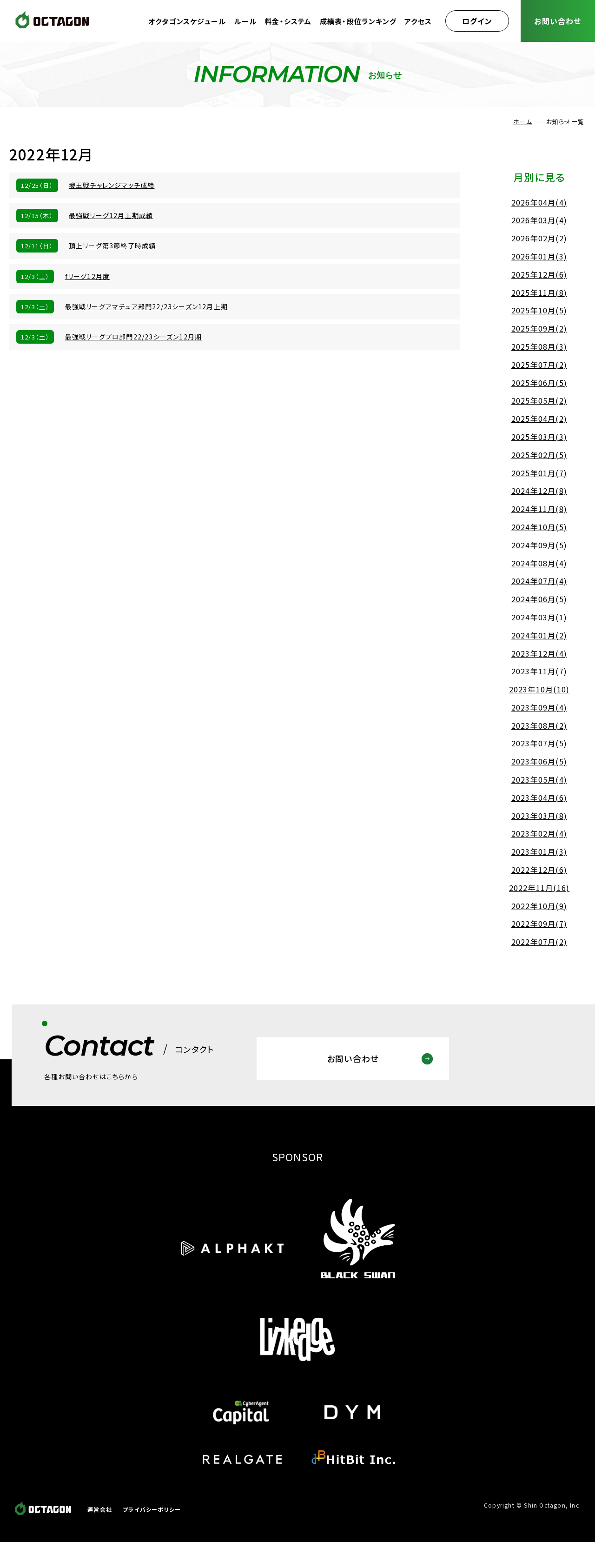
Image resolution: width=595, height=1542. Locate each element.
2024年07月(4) (539, 580)
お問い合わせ (557, 21)
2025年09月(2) (539, 328)
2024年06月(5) (539, 599)
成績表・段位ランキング (358, 21)
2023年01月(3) (539, 851)
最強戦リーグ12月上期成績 (111, 215)
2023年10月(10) (539, 689)
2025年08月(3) (539, 346)
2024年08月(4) (539, 563)
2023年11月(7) (539, 671)
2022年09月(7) (539, 923)
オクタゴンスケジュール (187, 21)
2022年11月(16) (539, 887)
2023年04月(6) (539, 797)
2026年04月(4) (539, 202)
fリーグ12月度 (87, 276)
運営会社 (99, 1509)
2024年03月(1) (539, 617)
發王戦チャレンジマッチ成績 (112, 185)
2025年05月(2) (539, 400)
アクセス (418, 21)
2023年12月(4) (539, 653)
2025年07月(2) (539, 364)
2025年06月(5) (539, 382)
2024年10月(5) (539, 526)
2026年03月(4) (539, 220)
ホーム (522, 121)
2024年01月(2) (539, 635)
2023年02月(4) (539, 833)
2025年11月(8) (539, 292)
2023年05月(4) (539, 779)
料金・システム (287, 21)
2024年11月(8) (539, 508)
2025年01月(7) (539, 473)
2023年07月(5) (539, 743)
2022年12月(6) (539, 869)
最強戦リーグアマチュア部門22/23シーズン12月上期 (146, 306)
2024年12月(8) (539, 490)
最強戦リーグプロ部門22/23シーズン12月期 (133, 336)
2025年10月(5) (539, 310)
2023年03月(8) (539, 815)
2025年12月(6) (539, 274)
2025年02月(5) (539, 454)
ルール (245, 21)
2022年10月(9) (539, 905)
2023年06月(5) (539, 761)
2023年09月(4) (539, 707)
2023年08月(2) (539, 725)
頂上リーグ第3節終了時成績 (112, 245)
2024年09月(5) (539, 545)
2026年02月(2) (539, 238)
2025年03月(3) (539, 436)
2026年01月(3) (539, 256)
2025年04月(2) (539, 418)
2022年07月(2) (539, 941)
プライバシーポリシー (152, 1509)
